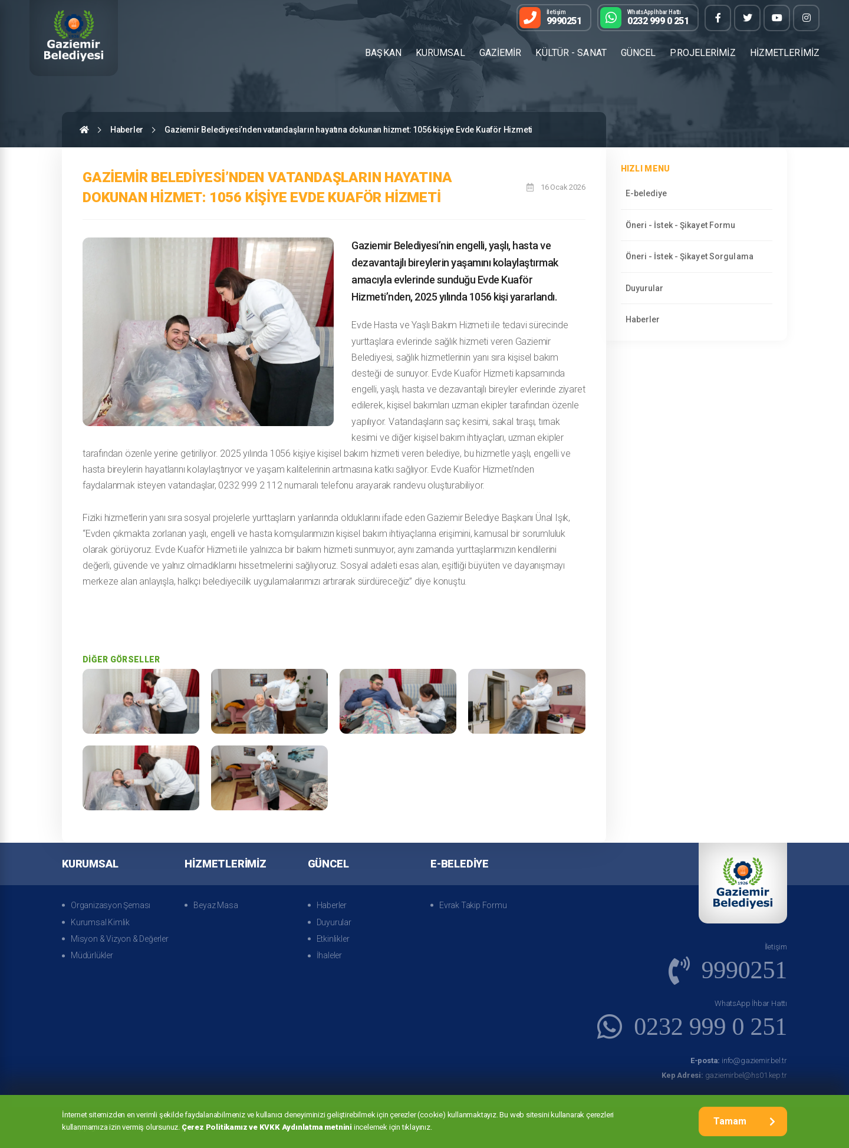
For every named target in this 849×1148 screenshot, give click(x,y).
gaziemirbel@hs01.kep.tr (724, 1075)
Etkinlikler (333, 939)
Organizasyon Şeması (110, 905)
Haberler (126, 129)
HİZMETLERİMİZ (785, 52)
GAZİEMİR (500, 52)
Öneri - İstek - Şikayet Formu (681, 225)
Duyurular (645, 288)
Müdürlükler (92, 955)
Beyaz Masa (215, 905)
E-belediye (646, 193)
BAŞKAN (383, 52)
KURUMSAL (440, 52)
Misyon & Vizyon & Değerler (120, 939)
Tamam (744, 1121)
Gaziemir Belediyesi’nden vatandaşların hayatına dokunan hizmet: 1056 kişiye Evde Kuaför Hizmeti (348, 129)
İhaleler (329, 955)
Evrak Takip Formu (473, 905)
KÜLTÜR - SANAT (570, 52)
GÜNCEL (638, 52)
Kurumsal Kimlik (100, 922)
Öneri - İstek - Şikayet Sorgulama (689, 256)
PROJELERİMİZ (702, 52)
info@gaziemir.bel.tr (738, 1060)
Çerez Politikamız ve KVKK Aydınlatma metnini (267, 1127)
